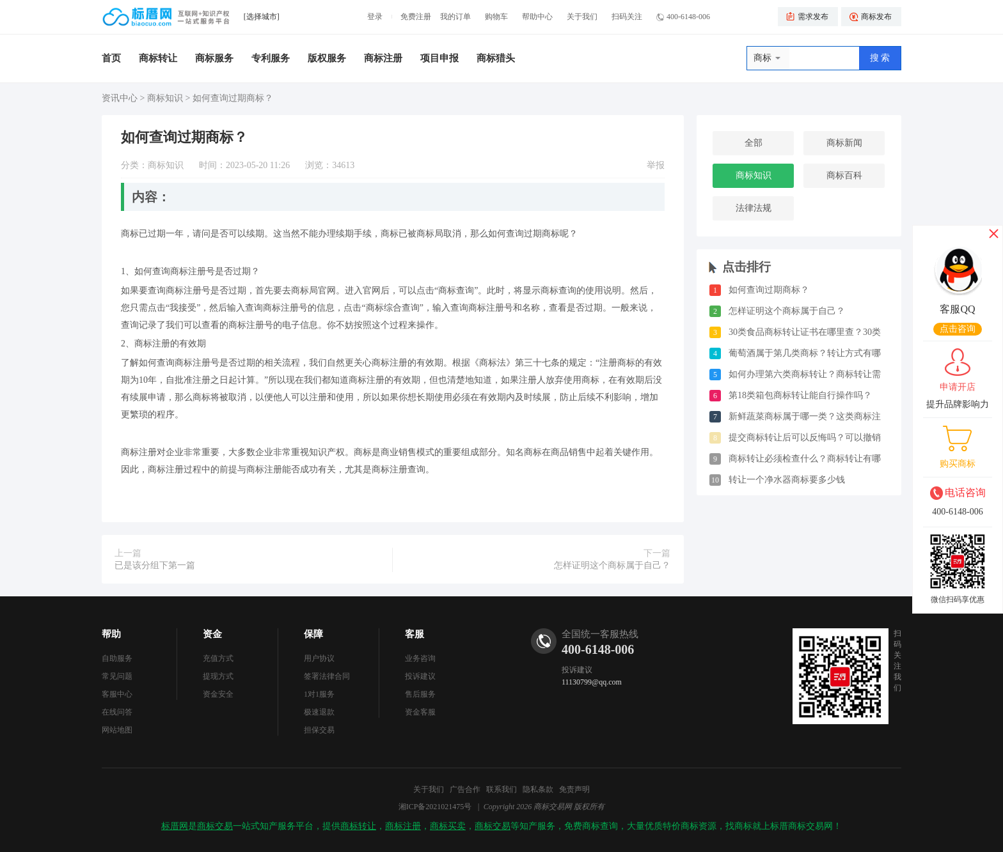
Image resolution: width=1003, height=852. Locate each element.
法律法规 (753, 208)
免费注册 (415, 16)
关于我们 (582, 16)
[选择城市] (262, 16)
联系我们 (501, 789)
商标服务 (214, 58)
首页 (111, 58)
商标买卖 (448, 826)
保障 (313, 634)
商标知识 (165, 98)
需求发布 (813, 16)
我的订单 (455, 16)
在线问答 (117, 712)
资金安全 (218, 694)
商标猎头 (496, 58)
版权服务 (327, 58)
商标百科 (844, 175)
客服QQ (957, 309)
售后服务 (420, 694)
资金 (212, 634)
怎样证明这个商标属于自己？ (612, 565)
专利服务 (270, 58)
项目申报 (439, 58)
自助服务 (117, 658)
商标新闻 (844, 143)
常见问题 (117, 676)
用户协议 (319, 658)
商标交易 (215, 826)
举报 (656, 165)
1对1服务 (319, 694)
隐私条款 (538, 789)
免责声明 (574, 789)
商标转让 (158, 58)
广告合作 (465, 789)
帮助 (111, 634)
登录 (375, 16)
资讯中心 (120, 98)
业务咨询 (420, 658)
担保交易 (319, 729)
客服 (414, 634)
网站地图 (117, 729)
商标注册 (383, 58)
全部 (753, 143)
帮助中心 (537, 16)
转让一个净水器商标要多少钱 (787, 479)
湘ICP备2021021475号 (435, 806)
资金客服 (420, 712)
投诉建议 (420, 676)
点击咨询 (957, 329)
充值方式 (218, 658)
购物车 (496, 16)
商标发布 (876, 16)
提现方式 (218, 676)
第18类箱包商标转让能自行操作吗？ (800, 395)
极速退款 (319, 712)
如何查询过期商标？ (769, 290)
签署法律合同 (327, 676)
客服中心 (117, 694)
